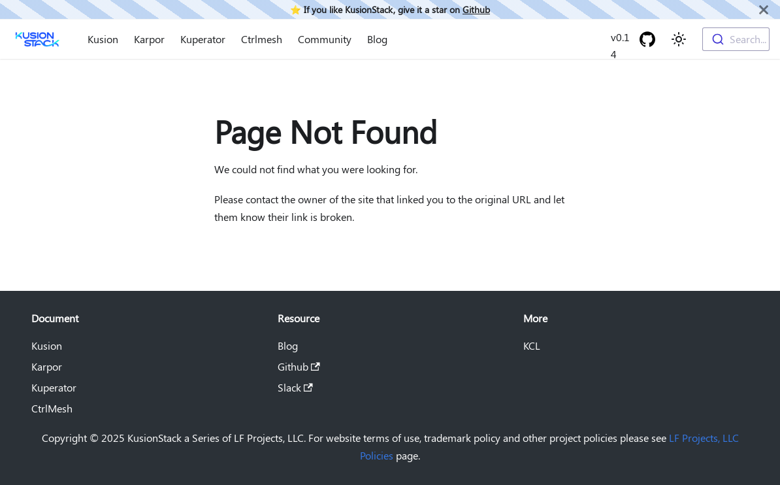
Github (476, 9)
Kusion (103, 39)
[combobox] (736, 39)
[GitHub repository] (647, 39)
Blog (377, 39)
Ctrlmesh (261, 39)
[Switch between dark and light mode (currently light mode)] (679, 39)
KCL (531, 345)
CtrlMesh (52, 408)
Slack (295, 387)
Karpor (149, 39)
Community (324, 39)
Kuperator (202, 39)
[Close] (763, 9)
